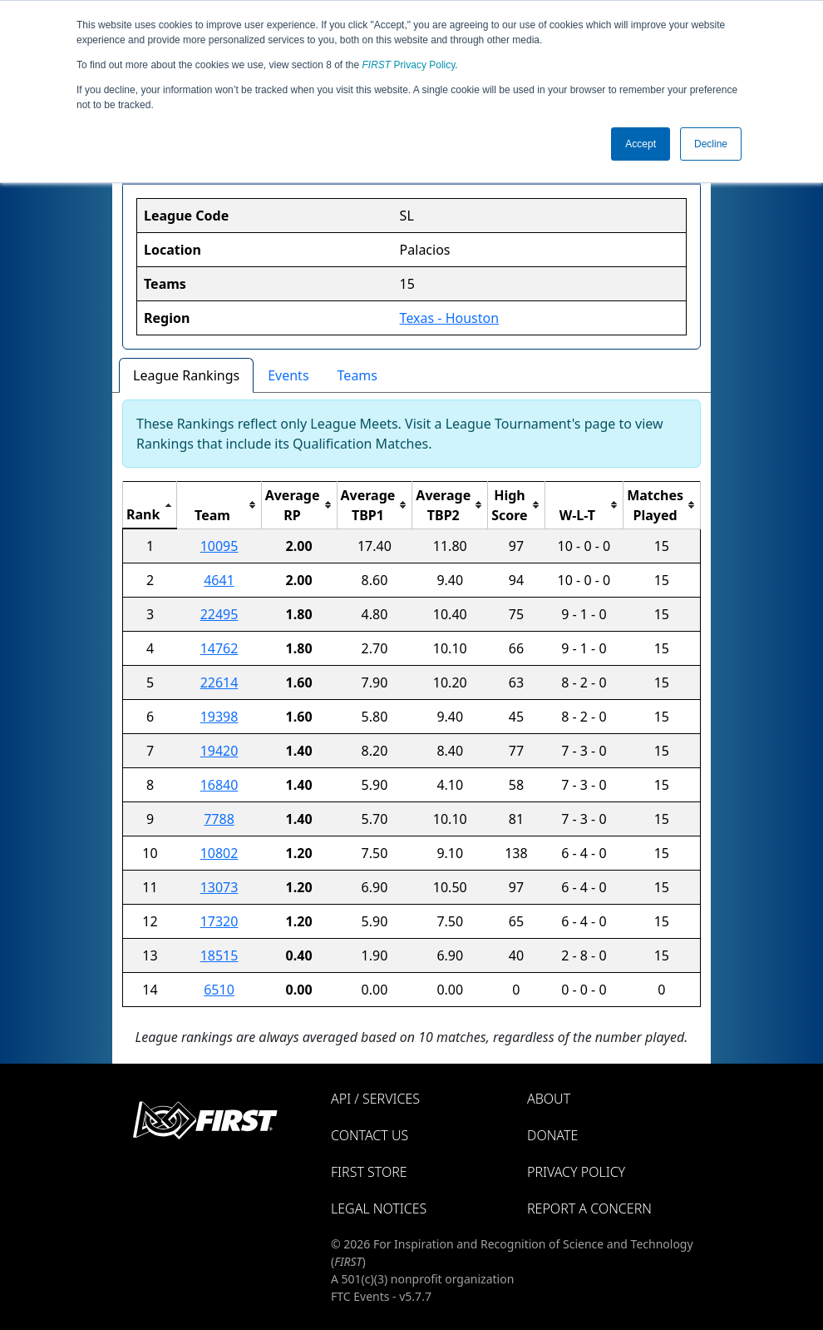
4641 (219, 580)
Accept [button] (640, 144)
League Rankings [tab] (186, 375)
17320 (219, 921)
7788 (219, 819)
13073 (219, 887)
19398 (219, 716)
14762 (219, 648)
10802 (219, 853)
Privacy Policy (409, 65)
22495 (219, 614)
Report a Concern (589, 1208)
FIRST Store (369, 1172)
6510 (219, 989)
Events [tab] (288, 375)
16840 (219, 785)
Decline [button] (710, 144)
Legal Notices (378, 1208)
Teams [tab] (357, 375)
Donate (552, 1135)
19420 (219, 751)
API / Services (375, 1098)
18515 (219, 955)
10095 (219, 546)
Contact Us (369, 1135)
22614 (219, 682)
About (548, 1098)
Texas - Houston (450, 318)
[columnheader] (150, 505)
